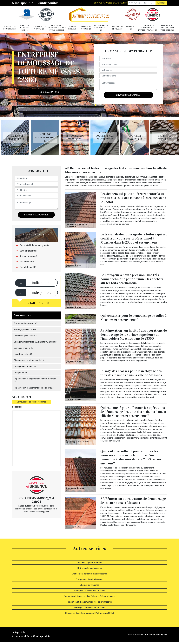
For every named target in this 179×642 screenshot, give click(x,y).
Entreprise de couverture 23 (9, 28)
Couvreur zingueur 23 (73, 28)
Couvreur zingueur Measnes (89, 562)
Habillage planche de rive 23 (25, 28)
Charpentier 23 (131, 28)
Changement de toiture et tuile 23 (101, 28)
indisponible (22, 3)
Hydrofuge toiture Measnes (89, 568)
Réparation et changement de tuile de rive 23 (167, 28)
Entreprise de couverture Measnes (89, 590)
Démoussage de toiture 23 (39, 28)
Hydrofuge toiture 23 (86, 28)
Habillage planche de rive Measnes (89, 607)
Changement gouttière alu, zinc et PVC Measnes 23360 (89, 613)
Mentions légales (159, 634)
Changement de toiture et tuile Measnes (89, 574)
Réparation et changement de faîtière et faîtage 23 (147, 28)
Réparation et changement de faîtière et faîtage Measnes (89, 596)
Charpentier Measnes (89, 585)
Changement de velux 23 (117, 28)
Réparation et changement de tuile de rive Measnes (89, 602)
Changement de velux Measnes (89, 579)
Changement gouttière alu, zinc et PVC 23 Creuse (57, 28)
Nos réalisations (50, 92)
